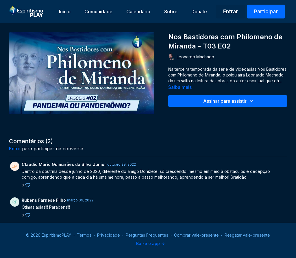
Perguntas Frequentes (147, 235)
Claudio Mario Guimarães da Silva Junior (64, 164)
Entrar (230, 11)
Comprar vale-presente (196, 235)
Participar (266, 11)
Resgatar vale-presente (247, 235)
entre (15, 149)
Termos (84, 235)
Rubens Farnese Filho (44, 200)
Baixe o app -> (150, 243)
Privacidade (108, 235)
